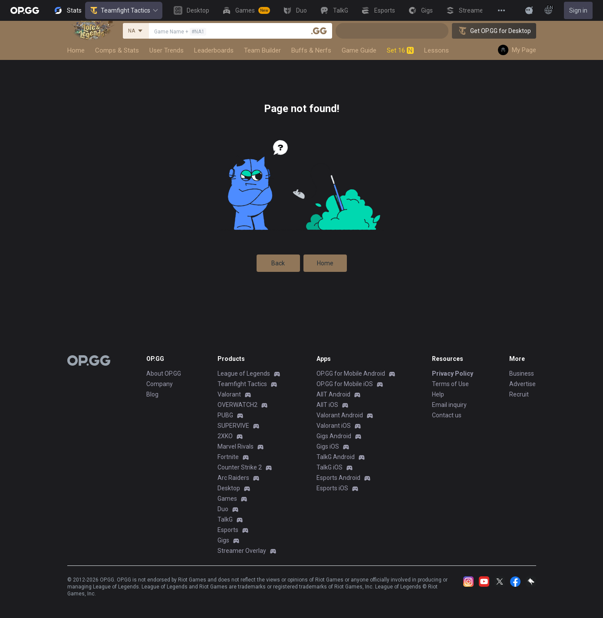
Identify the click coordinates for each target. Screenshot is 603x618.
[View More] (501, 10)
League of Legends (243, 373)
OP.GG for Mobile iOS (344, 383)
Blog (152, 394)
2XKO (225, 436)
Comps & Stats (117, 50)
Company (159, 383)
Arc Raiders (233, 477)
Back (278, 263)
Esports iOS (332, 488)
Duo (222, 509)
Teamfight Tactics (124, 10)
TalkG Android (335, 456)
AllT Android (333, 394)
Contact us (446, 415)
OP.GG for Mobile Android (350, 373)
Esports (227, 529)
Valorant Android (339, 415)
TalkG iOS (329, 467)
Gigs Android (333, 436)
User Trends (166, 50)
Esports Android (338, 477)
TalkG (225, 519)
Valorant (229, 394)
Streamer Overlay (241, 550)
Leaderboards (214, 50)
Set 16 (400, 50)
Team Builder (262, 50)
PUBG (225, 415)
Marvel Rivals (235, 446)
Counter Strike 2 (239, 467)
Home (76, 50)
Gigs (223, 540)
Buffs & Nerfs (311, 50)
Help (438, 394)
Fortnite (228, 456)
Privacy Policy (452, 373)
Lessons (436, 50)
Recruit (519, 394)
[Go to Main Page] (24, 10)
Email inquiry (449, 404)
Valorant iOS (333, 425)
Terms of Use (450, 383)
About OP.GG (163, 373)
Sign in (578, 10)
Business (521, 373)
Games (227, 498)
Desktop (228, 488)
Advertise (522, 383)
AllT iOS (327, 404)
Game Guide (359, 50)
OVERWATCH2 (237, 404)
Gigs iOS (327, 446)
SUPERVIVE (233, 425)
